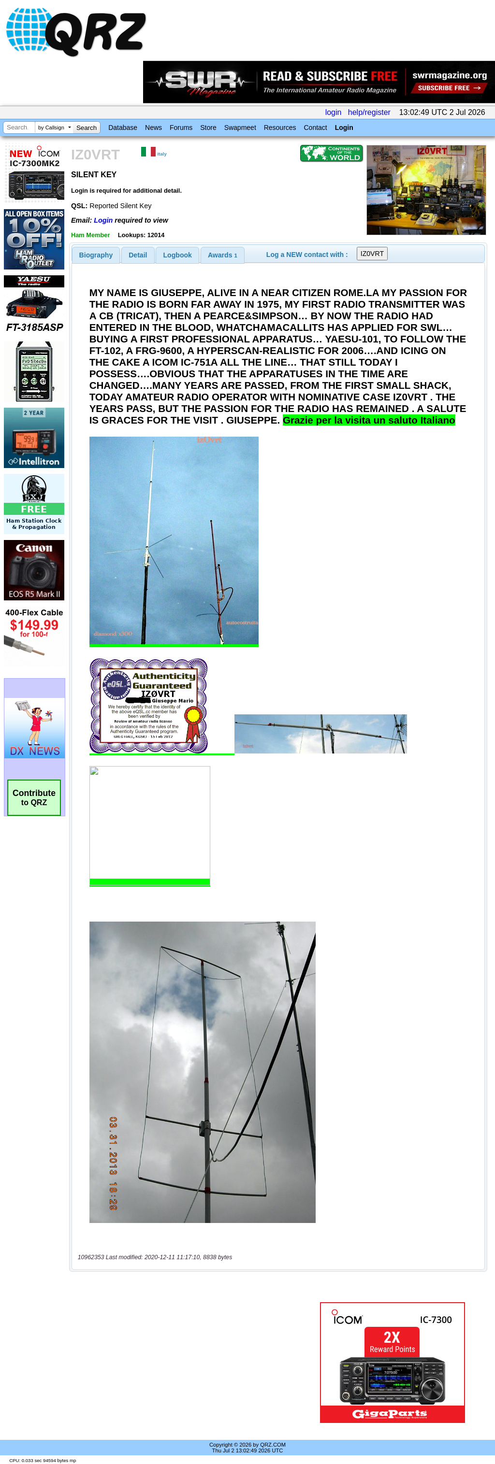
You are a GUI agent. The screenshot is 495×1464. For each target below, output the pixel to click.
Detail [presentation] (138, 255)
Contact (315, 127)
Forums (181, 127)
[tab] (96, 255)
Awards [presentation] (222, 255)
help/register (369, 112)
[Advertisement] (191, 1362)
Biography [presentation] (96, 255)
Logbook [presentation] (177, 255)
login (333, 112)
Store (208, 127)
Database (122, 127)
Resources (280, 127)
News (153, 127)
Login (344, 127)
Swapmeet (240, 127)
